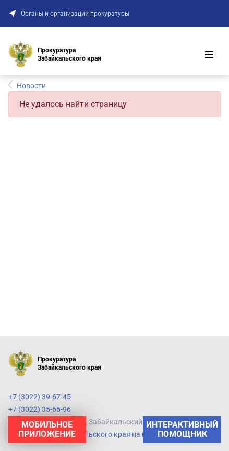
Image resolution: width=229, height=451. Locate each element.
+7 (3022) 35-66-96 (39, 409)
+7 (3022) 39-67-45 (39, 397)
